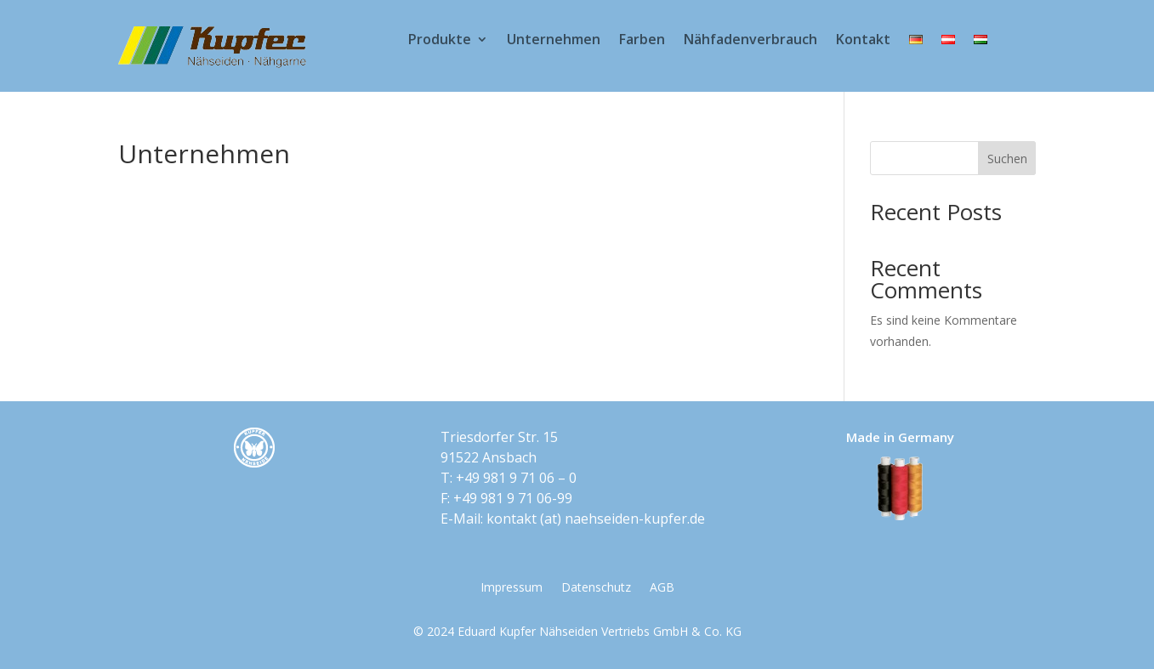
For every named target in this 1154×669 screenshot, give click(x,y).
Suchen (1007, 158)
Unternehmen (553, 40)
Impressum (511, 588)
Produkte (439, 40)
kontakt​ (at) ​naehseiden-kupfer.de (595, 518)
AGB (662, 588)
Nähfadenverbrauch (750, 40)
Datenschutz (596, 588)
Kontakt (863, 40)
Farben (642, 40)
